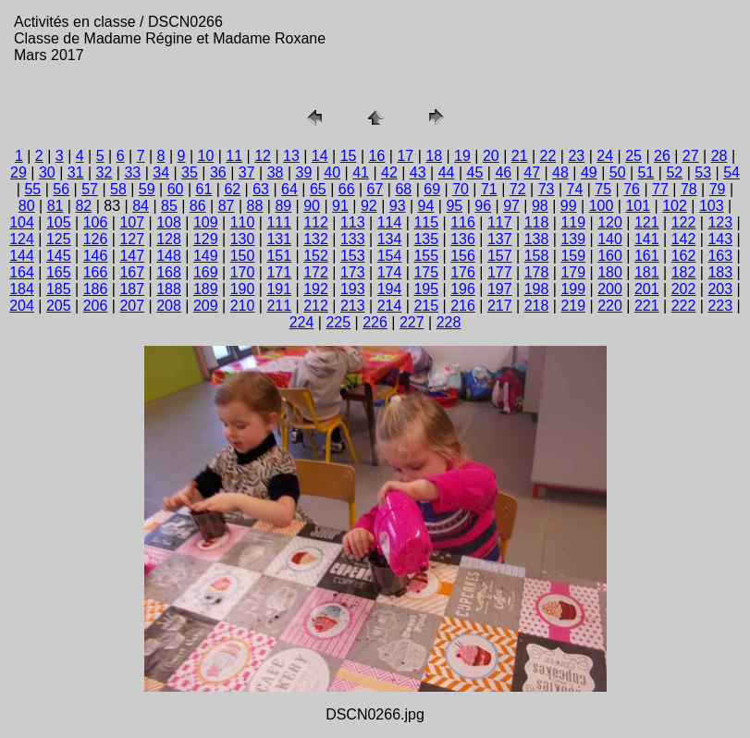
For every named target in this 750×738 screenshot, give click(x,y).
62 (232, 189)
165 (58, 272)
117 (499, 222)
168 (168, 272)
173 (352, 272)
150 (242, 256)
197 (499, 289)
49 (589, 172)
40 (332, 172)
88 (255, 206)
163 (719, 256)
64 (289, 189)
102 (674, 206)
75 (603, 189)
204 (21, 306)
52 (674, 172)
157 (499, 256)
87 (226, 206)
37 (247, 172)
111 (278, 222)
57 (89, 189)
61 (204, 189)
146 (95, 256)
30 (47, 172)
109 (205, 222)
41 (360, 172)
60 (175, 189)
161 (646, 256)
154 (389, 256)
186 (95, 289)
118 (536, 222)
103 (711, 206)
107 (131, 222)
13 (291, 156)
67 (375, 189)
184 (21, 289)
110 (242, 222)
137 (499, 239)
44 (446, 172)
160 (609, 256)
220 (609, 306)
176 (462, 272)
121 (646, 222)
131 (278, 239)
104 (21, 222)
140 (609, 239)
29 (18, 172)
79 (717, 189)
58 (118, 189)
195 (425, 289)
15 (348, 156)
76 (631, 189)
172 (315, 272)
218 (536, 306)
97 (511, 206)
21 (519, 156)
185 (58, 289)
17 (405, 156)
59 (147, 189)
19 (462, 156)
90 (311, 206)
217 (499, 306)
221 (646, 306)
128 (168, 239)
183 (719, 272)
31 (76, 172)
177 (499, 272)
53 (703, 172)
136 (462, 239)
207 (131, 306)
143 (719, 239)
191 (278, 289)
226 (375, 322)
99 (568, 206)
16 (377, 156)
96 (482, 206)
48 (560, 172)
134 (389, 239)
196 (462, 289)
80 (26, 206)
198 (536, 289)
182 (683, 272)
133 (352, 239)
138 (536, 239)
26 (662, 156)
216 (462, 306)
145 (58, 256)
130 (242, 239)
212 (315, 306)
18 (433, 156)
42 (389, 172)
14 (320, 156)
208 (168, 306)
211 (278, 306)
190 (242, 289)
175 (425, 272)
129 (205, 239)
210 (242, 306)
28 (719, 156)
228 (448, 322)
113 (352, 222)
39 (303, 172)
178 (536, 272)
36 (218, 172)
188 (168, 289)
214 (389, 306)
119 (572, 222)
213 (352, 306)
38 (275, 172)
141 (646, 239)
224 (301, 322)
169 (205, 272)
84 (140, 206)
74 (575, 189)
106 (95, 222)
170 (242, 272)
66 (346, 189)
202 (683, 289)
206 (95, 306)
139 (572, 239)
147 (131, 256)
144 (21, 256)
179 (572, 272)
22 (548, 156)
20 (491, 156)
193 (352, 289)
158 (536, 256)
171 (278, 272)
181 (646, 272)
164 (21, 272)
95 (454, 206)
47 (531, 172)
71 (489, 189)
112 (315, 222)
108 (168, 222)
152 (315, 256)
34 (161, 172)
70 (460, 189)
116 (462, 222)
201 (646, 289)
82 (83, 206)
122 (683, 222)
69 (432, 189)
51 (646, 172)
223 (719, 306)
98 (540, 206)
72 (518, 189)
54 (731, 172)
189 (205, 289)
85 (169, 206)
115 (425, 222)
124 (21, 239)
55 (32, 189)
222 (683, 306)
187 (131, 289)
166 (95, 272)
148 (168, 256)
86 (198, 206)
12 (262, 156)
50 (617, 172)
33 (132, 172)
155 (425, 256)
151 (278, 256)
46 (503, 172)
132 (315, 239)
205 (58, 306)
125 (58, 239)
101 (637, 206)
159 (572, 256)
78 (689, 189)
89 (283, 206)
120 (609, 222)
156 (462, 256)
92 (369, 206)
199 (572, 289)
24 (604, 156)
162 (683, 256)
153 (352, 256)
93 (397, 206)
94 (426, 206)
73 (546, 189)
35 (189, 172)
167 (131, 272)
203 (719, 289)
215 (425, 306)
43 (418, 172)
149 (205, 256)
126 (95, 239)
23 (576, 156)
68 (403, 189)
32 (104, 172)
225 (338, 322)
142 (683, 239)
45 (475, 172)
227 (412, 322)
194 (389, 289)
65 (318, 189)
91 (340, 206)
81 (55, 206)
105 (58, 222)
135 (425, 239)
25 (633, 156)
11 (234, 156)
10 (205, 156)
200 (609, 289)
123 (719, 222)
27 (690, 156)
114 (389, 222)
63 (260, 189)
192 (315, 289)
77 (660, 189)
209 (205, 306)
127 (131, 239)
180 (609, 272)
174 (389, 272)
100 (601, 206)
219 (572, 306)
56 (61, 189)
